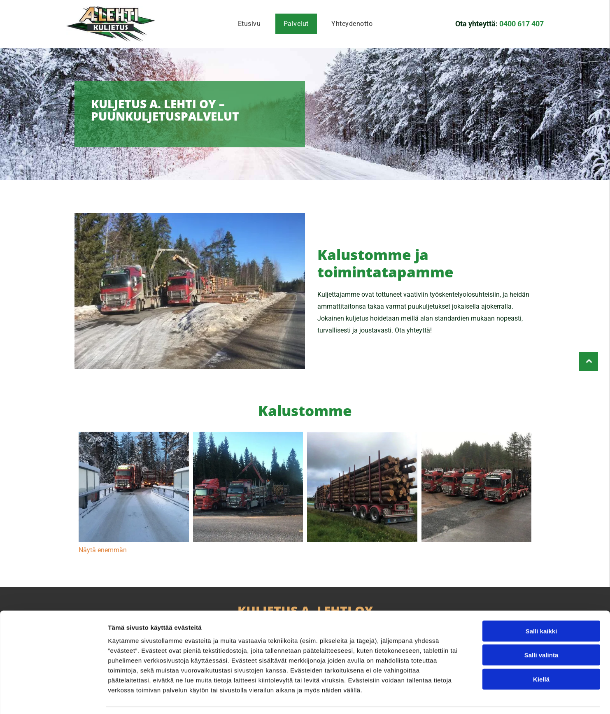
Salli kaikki (541, 605)
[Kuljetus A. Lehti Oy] (134, 487)
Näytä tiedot (440, 697)
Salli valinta (541, 629)
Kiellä (541, 653)
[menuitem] (249, 24)
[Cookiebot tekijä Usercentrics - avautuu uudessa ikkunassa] (53, 698)
